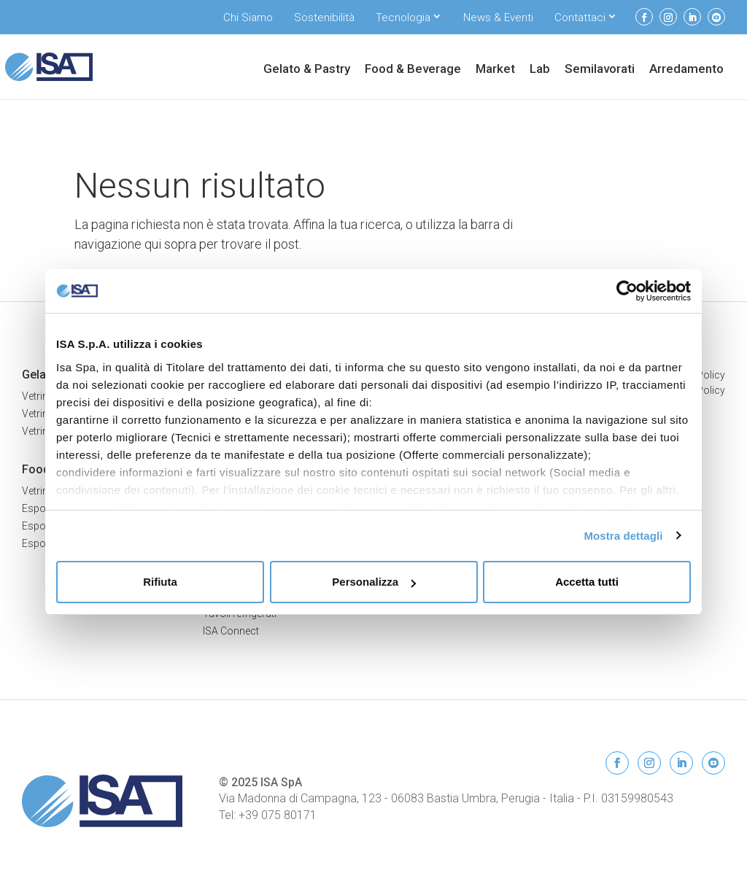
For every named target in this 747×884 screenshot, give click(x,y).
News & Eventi (498, 17)
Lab (540, 69)
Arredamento (686, 69)
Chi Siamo (248, 17)
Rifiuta (160, 581)
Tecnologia (403, 17)
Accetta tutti (587, 581)
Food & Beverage (413, 69)
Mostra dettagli (623, 536)
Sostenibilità (324, 17)
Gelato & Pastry (306, 69)
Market (495, 69)
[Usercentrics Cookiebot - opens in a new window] (627, 291)
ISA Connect (231, 631)
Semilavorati (600, 69)
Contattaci (579, 17)
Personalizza (374, 581)
